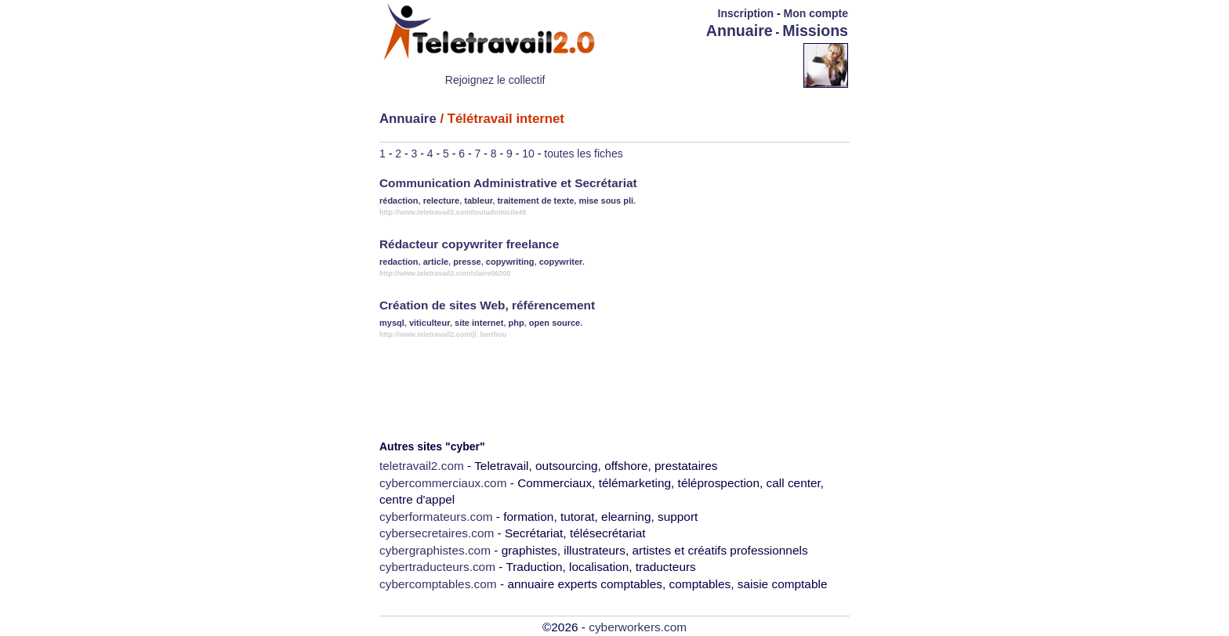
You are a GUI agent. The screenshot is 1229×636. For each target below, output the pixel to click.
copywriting (510, 261)
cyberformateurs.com (436, 516)
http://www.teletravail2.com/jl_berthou (442, 334)
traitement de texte (535, 200)
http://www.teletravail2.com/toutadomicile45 (452, 212)
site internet (479, 322)
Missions (815, 30)
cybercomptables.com (438, 584)
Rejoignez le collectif (495, 80)
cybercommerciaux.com (443, 483)
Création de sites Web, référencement (487, 305)
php (516, 322)
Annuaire (739, 30)
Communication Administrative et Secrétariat (508, 183)
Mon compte (816, 13)
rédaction (399, 200)
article (435, 261)
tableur (478, 200)
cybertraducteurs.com (437, 566)
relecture (441, 200)
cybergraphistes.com (435, 550)
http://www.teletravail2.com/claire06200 (444, 273)
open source (554, 322)
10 (528, 153)
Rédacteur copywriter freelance (469, 244)
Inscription (746, 13)
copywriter (560, 261)
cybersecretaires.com (436, 533)
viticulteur (429, 322)
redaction (399, 261)
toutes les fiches (583, 153)
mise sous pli (605, 200)
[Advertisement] (711, 64)
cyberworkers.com (638, 627)
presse (466, 261)
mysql (391, 322)
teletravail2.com (421, 465)
